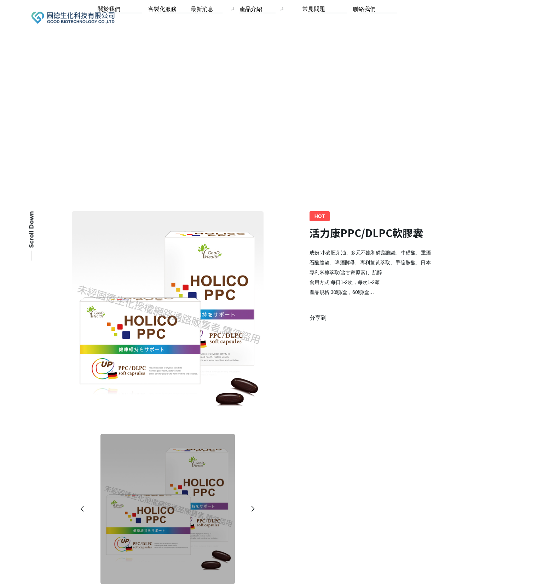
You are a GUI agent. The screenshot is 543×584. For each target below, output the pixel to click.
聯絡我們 (370, 18)
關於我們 (156, 18)
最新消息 (236, 18)
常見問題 (331, 18)
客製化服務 (198, 18)
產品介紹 (282, 18)
